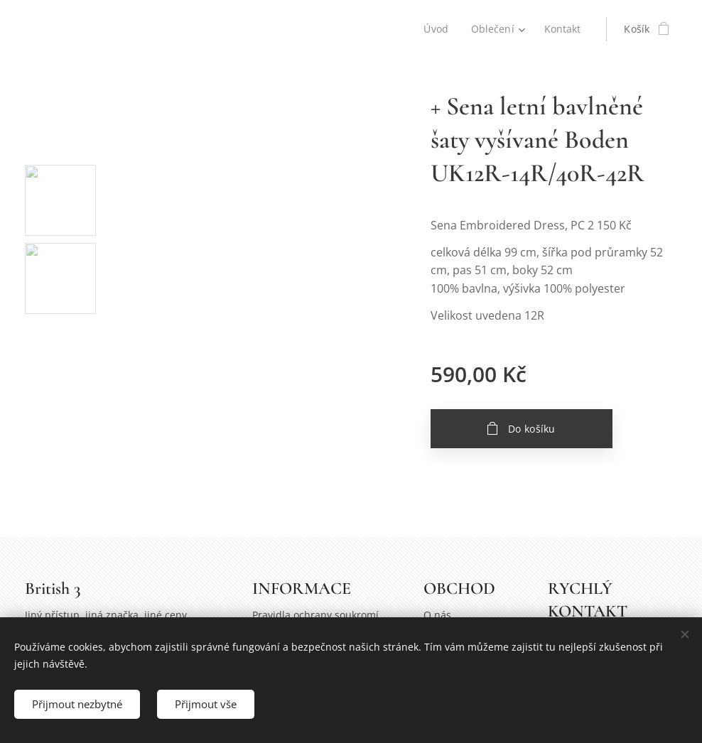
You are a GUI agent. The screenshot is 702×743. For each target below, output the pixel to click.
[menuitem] (438, 29)
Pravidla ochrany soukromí (315, 615)
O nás (437, 615)
